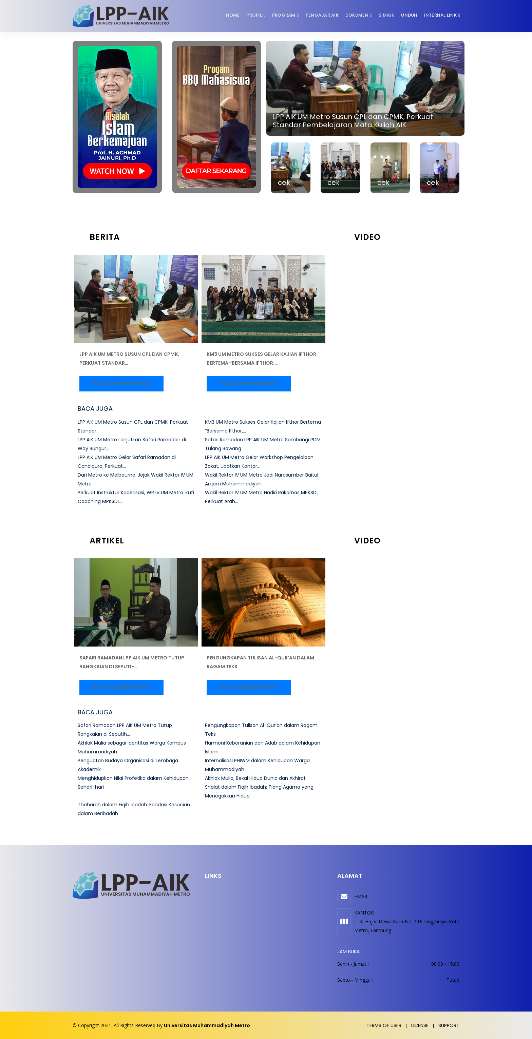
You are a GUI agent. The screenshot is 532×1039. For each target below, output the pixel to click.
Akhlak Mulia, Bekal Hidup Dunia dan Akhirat (255, 778)
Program (284, 15)
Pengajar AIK (322, 15)
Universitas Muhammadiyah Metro (207, 1025)
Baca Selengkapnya (121, 383)
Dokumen (356, 15)
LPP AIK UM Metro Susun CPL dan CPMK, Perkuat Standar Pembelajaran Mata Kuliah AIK (353, 121)
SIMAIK (387, 15)
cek (284, 182)
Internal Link (440, 15)
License (420, 1025)
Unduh (409, 15)
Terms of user (383, 1025)
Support (448, 1025)
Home (233, 15)
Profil (254, 15)
